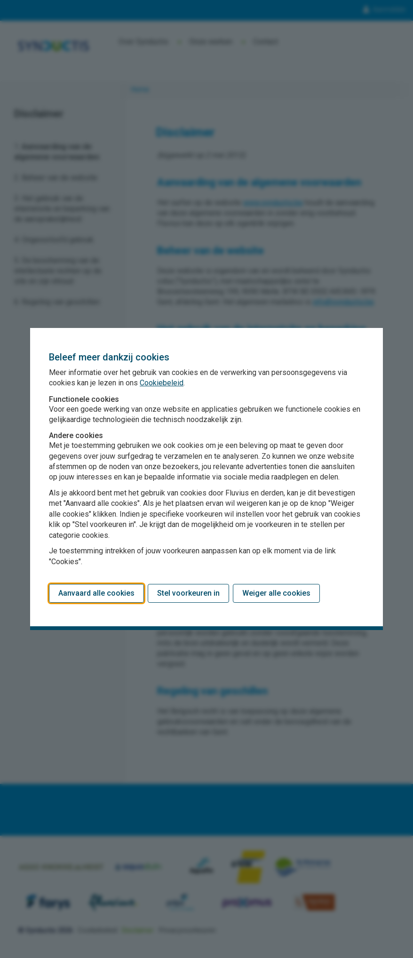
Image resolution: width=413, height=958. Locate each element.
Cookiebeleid (161, 382)
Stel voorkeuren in (188, 593)
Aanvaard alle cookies (96, 593)
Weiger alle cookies (276, 593)
